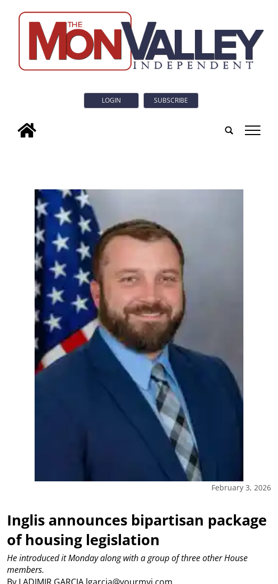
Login (111, 100)
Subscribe (171, 100)
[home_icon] (27, 130)
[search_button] (229, 130)
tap (252, 130)
